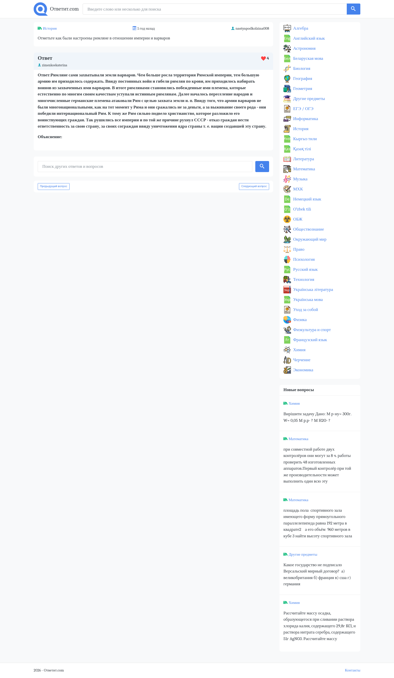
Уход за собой (305, 309)
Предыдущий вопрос (53, 186)
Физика (299, 319)
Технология (303, 279)
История (50, 28)
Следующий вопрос (254, 186)
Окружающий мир (309, 239)
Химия (299, 349)
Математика (303, 169)
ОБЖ (297, 219)
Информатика (305, 118)
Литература (303, 159)
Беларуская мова (307, 58)
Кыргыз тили (304, 138)
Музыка (300, 179)
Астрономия (304, 48)
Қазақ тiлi (301, 148)
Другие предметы (308, 98)
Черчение (301, 359)
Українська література (312, 289)
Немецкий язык (306, 199)
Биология (301, 68)
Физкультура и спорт (311, 329)
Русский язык (305, 269)
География (302, 78)
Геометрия (302, 88)
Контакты (352, 670)
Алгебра (300, 28)
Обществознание (308, 229)
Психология (303, 259)
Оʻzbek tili (301, 209)
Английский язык (308, 38)
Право (298, 249)
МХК (297, 189)
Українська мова (307, 299)
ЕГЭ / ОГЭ (302, 108)
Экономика (302, 370)
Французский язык (309, 339)
